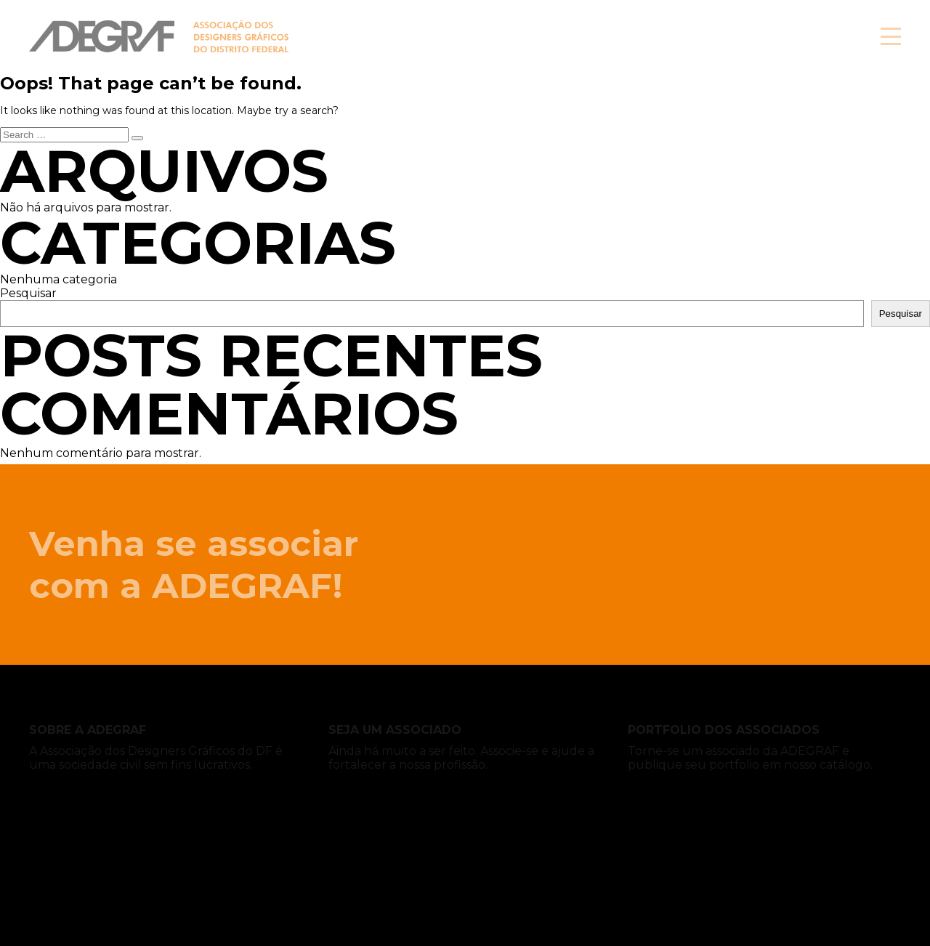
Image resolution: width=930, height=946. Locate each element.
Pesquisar (28, 293)
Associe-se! (770, 36)
